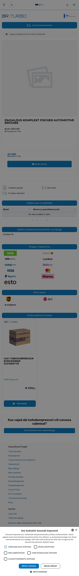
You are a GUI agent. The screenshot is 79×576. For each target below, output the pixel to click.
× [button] (76, 530)
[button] (39, 571)
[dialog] (39, 551)
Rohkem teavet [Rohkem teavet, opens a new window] (48, 542)
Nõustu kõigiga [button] (29, 566)
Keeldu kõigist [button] (50, 566)
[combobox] (72, 530)
